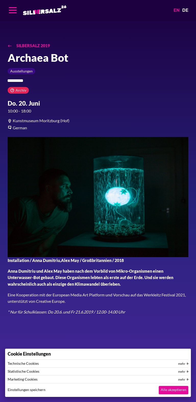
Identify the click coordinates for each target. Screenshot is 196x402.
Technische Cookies (23, 363)
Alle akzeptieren (173, 389)
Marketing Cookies (23, 379)
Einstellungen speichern (26, 389)
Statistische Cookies (23, 371)
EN (177, 10)
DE (185, 10)
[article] (98, 120)
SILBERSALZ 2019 (33, 45)
